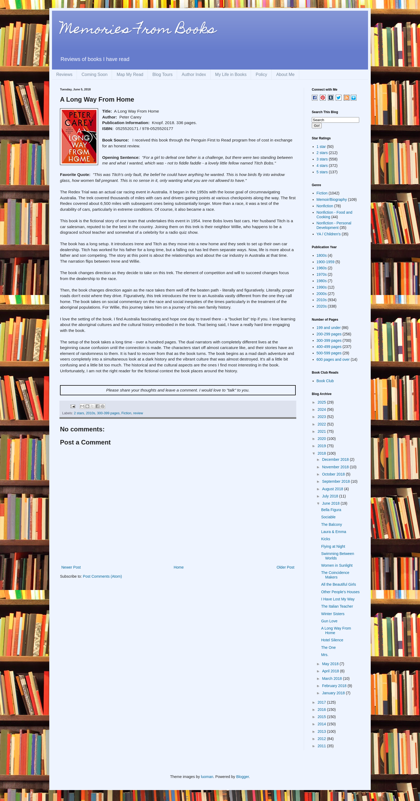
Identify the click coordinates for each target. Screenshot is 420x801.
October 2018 (334, 474)
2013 (322, 731)
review (138, 413)
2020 (322, 438)
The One (328, 647)
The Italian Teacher (337, 606)
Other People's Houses (340, 592)
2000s (322, 294)
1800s (322, 255)
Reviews (64, 74)
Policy (261, 74)
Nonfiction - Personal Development (334, 225)
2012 (322, 739)
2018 (322, 453)
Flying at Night (333, 546)
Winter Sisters (332, 614)
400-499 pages (329, 346)
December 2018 (336, 459)
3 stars (322, 159)
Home (178, 567)
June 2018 (331, 503)
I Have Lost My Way (338, 599)
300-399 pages (108, 413)
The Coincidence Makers (335, 574)
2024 (322, 409)
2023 (322, 417)
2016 (322, 709)
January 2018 (334, 693)
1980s (322, 281)
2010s (90, 413)
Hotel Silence (332, 640)
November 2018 (336, 467)
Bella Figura (331, 510)
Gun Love (329, 621)
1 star (321, 146)
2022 (322, 424)
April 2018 (331, 671)
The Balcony (331, 524)
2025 (322, 402)
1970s (322, 274)
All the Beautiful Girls (338, 584)
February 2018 (334, 686)
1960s (322, 268)
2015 (322, 717)
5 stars (322, 172)
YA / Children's (329, 234)
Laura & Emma (333, 532)
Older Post (285, 567)
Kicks (325, 539)
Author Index (194, 74)
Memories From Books (138, 30)
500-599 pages (329, 353)
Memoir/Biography (332, 199)
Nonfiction (325, 206)
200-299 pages (329, 334)
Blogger (242, 777)
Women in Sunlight (336, 565)
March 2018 (332, 678)
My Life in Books (230, 74)
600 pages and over (333, 359)
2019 (322, 446)
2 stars (79, 413)
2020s (322, 306)
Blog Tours (162, 74)
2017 (322, 702)
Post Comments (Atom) (102, 576)
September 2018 (336, 481)
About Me (285, 74)
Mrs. (324, 655)
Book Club (325, 381)
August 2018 (333, 489)
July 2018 (330, 496)
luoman (207, 777)
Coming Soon (94, 74)
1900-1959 (326, 262)
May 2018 (330, 664)
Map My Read (130, 74)
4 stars (322, 165)
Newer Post (71, 567)
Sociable (328, 517)
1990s (322, 287)
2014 (322, 724)
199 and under (329, 327)
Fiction (126, 413)
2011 (322, 746)
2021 (322, 431)
